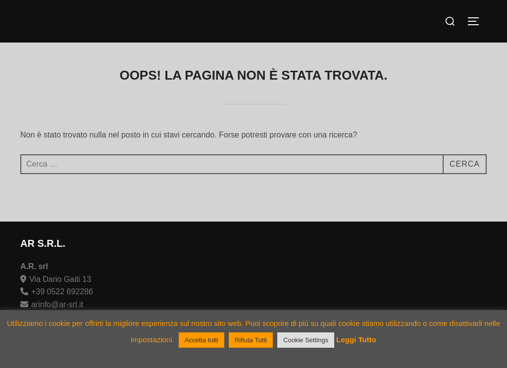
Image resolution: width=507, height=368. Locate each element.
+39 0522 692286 (62, 291)
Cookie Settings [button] (305, 340)
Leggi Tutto (356, 339)
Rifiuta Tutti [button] (251, 340)
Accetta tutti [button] (201, 340)
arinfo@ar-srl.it (57, 304)
